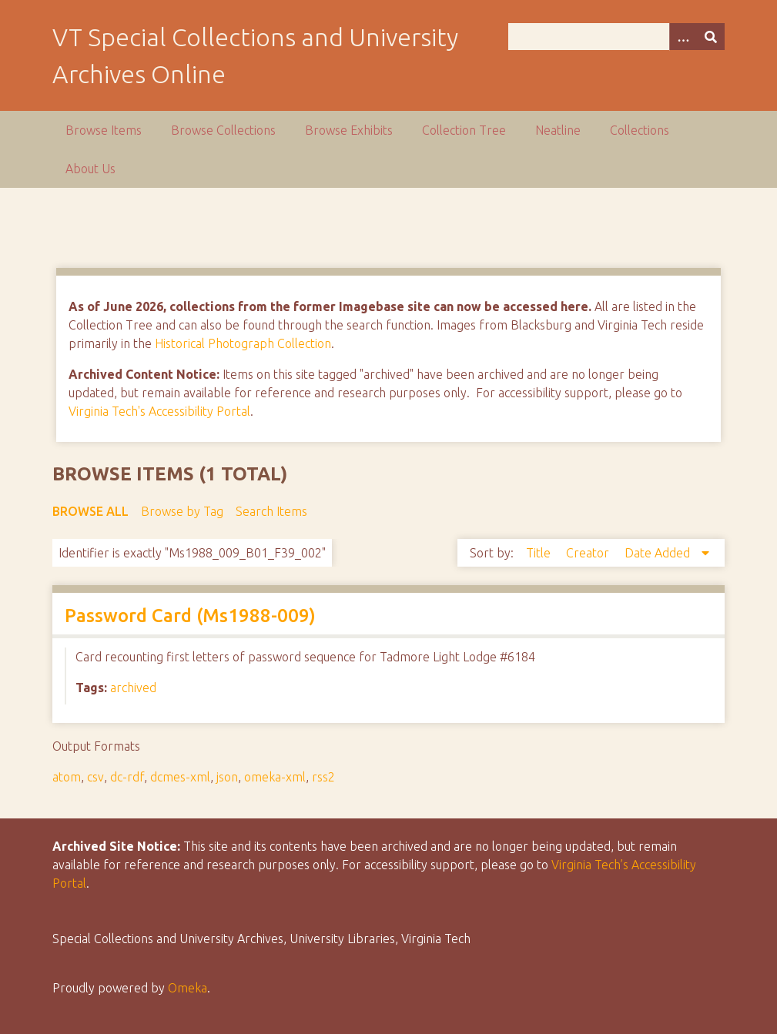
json (227, 777)
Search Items (271, 511)
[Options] (683, 36)
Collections (639, 130)
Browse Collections (223, 130)
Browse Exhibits (349, 130)
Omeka (187, 988)
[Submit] (711, 36)
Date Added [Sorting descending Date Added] (659, 553)
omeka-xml (275, 777)
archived (133, 687)
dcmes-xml (180, 777)
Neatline (558, 130)
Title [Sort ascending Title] (540, 553)
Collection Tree (464, 130)
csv (95, 777)
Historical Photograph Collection (243, 343)
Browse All (90, 511)
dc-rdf (127, 777)
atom (66, 777)
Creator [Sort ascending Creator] (589, 553)
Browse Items (103, 130)
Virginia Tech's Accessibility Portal (159, 411)
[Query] (616, 36)
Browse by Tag (182, 511)
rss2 (323, 777)
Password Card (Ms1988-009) (190, 615)
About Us (90, 169)
